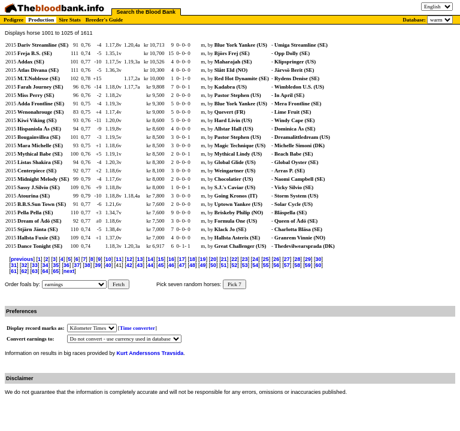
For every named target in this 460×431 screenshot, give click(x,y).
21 (224, 259)
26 (276, 259)
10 (108, 259)
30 (318, 259)
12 (129, 259)
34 (46, 265)
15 (161, 259)
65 (56, 271)
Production (41, 20)
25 (266, 259)
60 (318, 265)
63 (35, 271)
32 (25, 265)
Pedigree (13, 20)
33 (35, 265)
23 (245, 259)
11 (119, 259)
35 (56, 265)
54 (255, 265)
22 (234, 259)
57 (287, 265)
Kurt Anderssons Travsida (150, 353)
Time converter (137, 328)
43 (140, 265)
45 (161, 265)
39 (98, 265)
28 (297, 259)
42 (129, 265)
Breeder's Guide (104, 20)
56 (276, 265)
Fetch (119, 284)
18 (192, 259)
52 (234, 265)
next (69, 271)
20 (213, 259)
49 (203, 265)
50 (213, 265)
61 (14, 271)
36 (66, 265)
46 (171, 265)
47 (181, 265)
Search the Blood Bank (146, 12)
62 (25, 271)
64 (46, 271)
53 (245, 265)
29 (308, 259)
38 (87, 265)
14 (150, 259)
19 (203, 259)
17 (182, 259)
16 (171, 259)
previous (22, 259)
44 (150, 265)
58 (297, 265)
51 (224, 265)
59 (308, 265)
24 (255, 259)
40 (108, 265)
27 (287, 259)
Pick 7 (234, 284)
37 (77, 265)
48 (192, 265)
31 (14, 265)
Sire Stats (70, 20)
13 (140, 259)
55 (266, 265)
